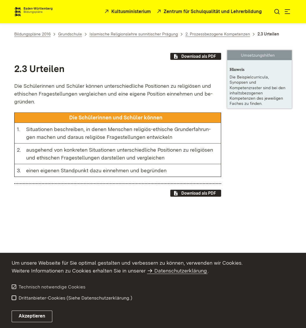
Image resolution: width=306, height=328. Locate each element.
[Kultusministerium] (127, 12)
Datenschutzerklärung (180, 271)
